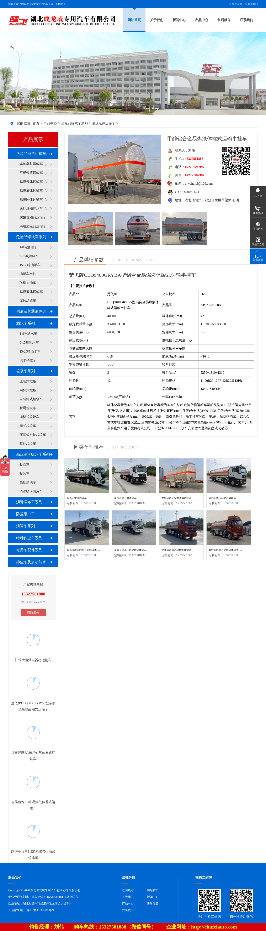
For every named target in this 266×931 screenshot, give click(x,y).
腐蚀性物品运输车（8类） (35, 217)
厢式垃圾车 (28, 426)
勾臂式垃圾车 (29, 390)
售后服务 (224, 20)
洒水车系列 (25, 323)
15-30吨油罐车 (30, 265)
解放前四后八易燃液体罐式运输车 (227, 550)
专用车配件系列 (29, 550)
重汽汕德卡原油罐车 (125, 498)
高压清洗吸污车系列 (33, 454)
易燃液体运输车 (103, 123)
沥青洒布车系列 (29, 502)
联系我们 (253, 3)
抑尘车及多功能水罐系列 (33, 562)
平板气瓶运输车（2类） (35, 173)
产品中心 (201, 20)
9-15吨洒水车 (29, 342)
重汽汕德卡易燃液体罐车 (222, 498)
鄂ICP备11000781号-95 (41, 910)
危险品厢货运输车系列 (33, 154)
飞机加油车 (28, 283)
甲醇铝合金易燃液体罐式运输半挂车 (181, 498)
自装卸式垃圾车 (31, 399)
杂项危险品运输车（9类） (35, 226)
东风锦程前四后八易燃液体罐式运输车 (88, 550)
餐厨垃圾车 (28, 408)
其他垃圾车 (28, 443)
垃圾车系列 (25, 371)
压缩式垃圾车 (29, 381)
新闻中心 (179, 20)
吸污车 (25, 473)
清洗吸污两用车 (31, 491)
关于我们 (156, 20)
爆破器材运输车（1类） (35, 164)
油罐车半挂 (28, 274)
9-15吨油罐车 (29, 256)
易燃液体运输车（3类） (35, 190)
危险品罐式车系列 (74, 123)
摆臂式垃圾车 (29, 417)
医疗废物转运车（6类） (35, 208)
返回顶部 (128, 890)
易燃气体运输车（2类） (35, 181)
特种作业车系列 (29, 538)
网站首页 (134, 20)
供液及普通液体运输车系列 (33, 311)
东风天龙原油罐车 (77, 498)
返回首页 (237, 3)
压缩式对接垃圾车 (33, 434)
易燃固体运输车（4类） (35, 199)
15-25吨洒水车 (30, 351)
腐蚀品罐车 (28, 300)
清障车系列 (25, 526)
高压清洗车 (28, 482)
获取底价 (33, 612)
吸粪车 (25, 464)
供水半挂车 (28, 360)
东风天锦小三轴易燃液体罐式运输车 (134, 550)
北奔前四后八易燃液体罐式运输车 (180, 550)
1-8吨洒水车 (28, 333)
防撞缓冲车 (25, 514)
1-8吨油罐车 (28, 247)
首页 (36, 123)
